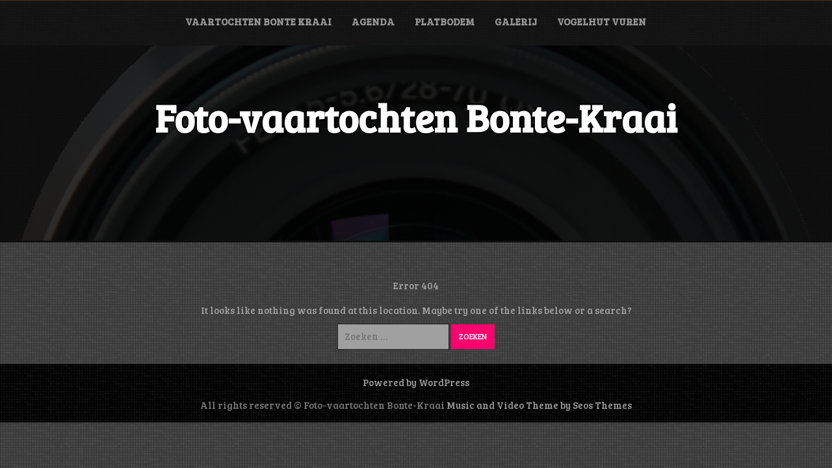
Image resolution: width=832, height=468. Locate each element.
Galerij (516, 21)
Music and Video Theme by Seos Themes (539, 404)
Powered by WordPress (416, 382)
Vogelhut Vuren (601, 21)
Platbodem (444, 21)
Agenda (373, 21)
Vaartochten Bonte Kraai (258, 21)
